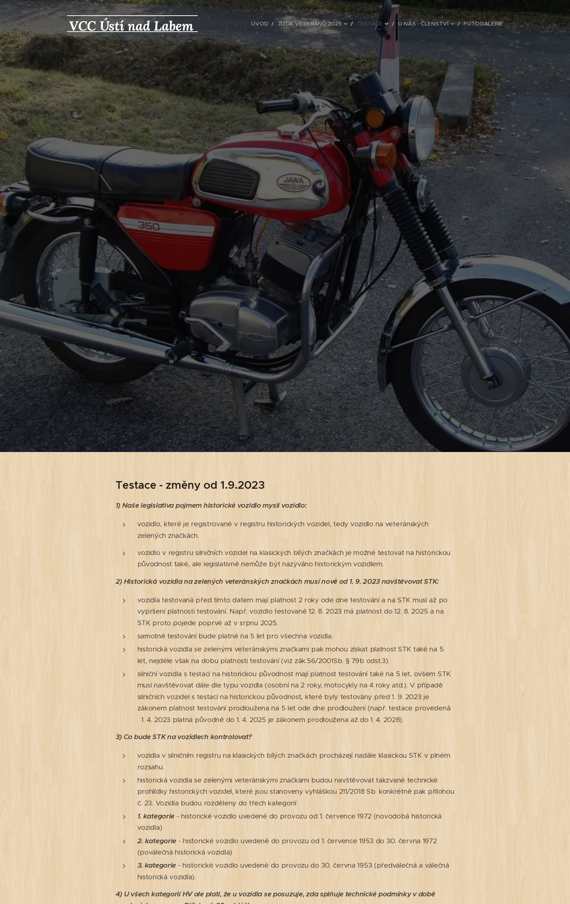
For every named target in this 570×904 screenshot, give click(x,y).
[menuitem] (289, 24)
